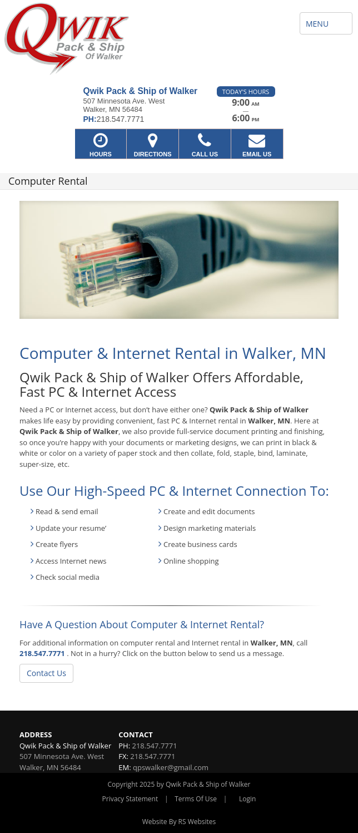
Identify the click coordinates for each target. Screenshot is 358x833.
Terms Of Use (196, 799)
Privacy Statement (130, 799)
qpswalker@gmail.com (170, 767)
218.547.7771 (42, 653)
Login (247, 799)
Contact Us (46, 673)
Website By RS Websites (179, 821)
